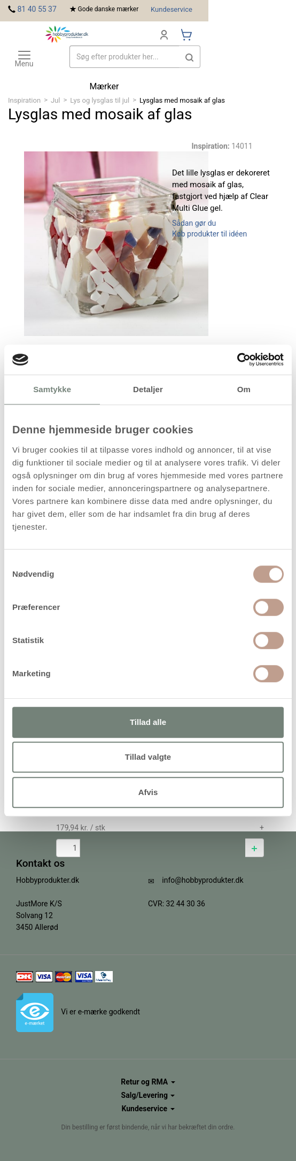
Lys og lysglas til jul (99, 100)
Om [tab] (244, 389)
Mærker (104, 86)
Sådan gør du (194, 223)
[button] (254, 847)
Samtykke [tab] (52, 389)
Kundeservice (171, 9)
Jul (55, 100)
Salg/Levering (148, 1095)
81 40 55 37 (36, 9)
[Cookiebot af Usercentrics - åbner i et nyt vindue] (237, 359)
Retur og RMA (148, 1082)
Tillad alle (148, 722)
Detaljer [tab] (148, 389)
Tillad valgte (148, 756)
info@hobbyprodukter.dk (202, 880)
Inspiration (24, 100)
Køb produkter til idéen (209, 234)
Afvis (148, 792)
